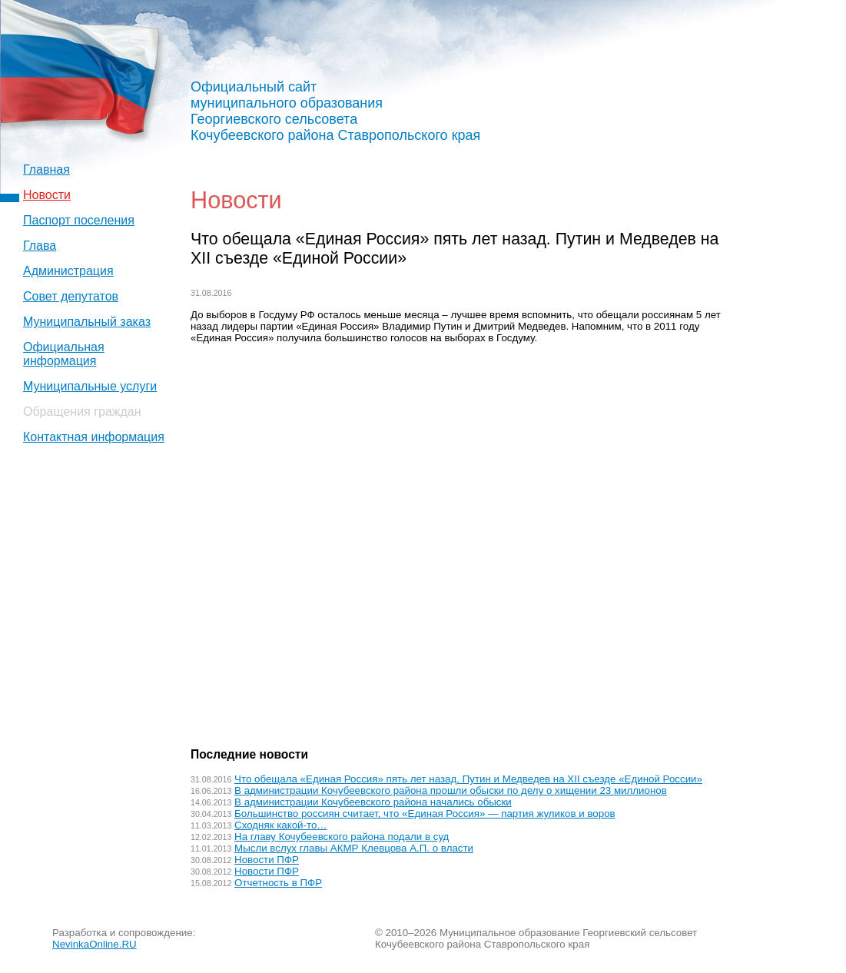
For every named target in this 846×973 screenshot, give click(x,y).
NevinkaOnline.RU (94, 944)
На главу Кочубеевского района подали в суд (341, 836)
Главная (46, 169)
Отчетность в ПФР (278, 882)
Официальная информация (64, 353)
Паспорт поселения (78, 220)
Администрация (68, 270)
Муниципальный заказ (87, 321)
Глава (39, 245)
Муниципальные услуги (90, 386)
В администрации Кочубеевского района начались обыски (373, 802)
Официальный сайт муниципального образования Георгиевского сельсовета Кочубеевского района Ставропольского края (335, 111)
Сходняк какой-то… (280, 825)
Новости (47, 194)
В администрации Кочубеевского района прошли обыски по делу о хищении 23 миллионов (450, 790)
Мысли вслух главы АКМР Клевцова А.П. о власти (353, 848)
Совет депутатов (70, 296)
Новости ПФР (266, 859)
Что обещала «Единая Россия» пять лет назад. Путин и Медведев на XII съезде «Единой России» (468, 779)
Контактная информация (93, 436)
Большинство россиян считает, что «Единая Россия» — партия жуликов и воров (424, 813)
